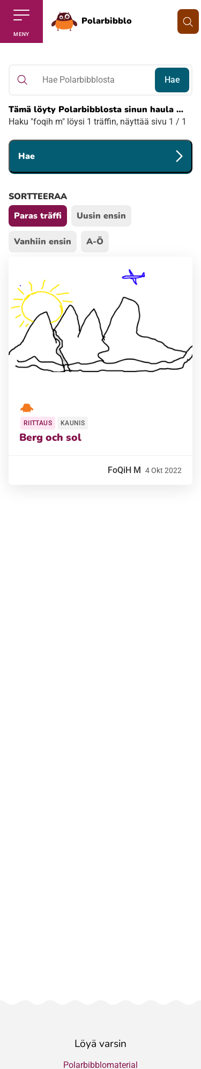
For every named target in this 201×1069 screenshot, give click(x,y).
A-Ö (94, 242)
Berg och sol (50, 438)
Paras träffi (38, 216)
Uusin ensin (101, 216)
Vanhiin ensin (42, 242)
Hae (172, 80)
